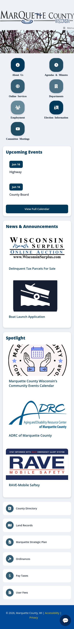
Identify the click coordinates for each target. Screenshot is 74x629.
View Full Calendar (37, 209)
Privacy (33, 617)
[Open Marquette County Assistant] (65, 620)
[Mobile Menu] (68, 28)
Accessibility (52, 613)
